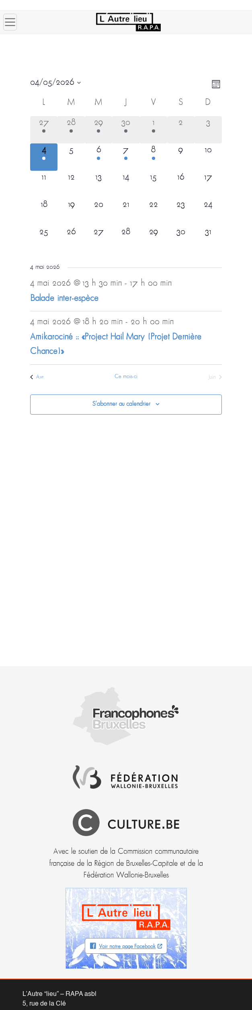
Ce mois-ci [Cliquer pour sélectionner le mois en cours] (126, 377)
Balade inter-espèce (64, 298)
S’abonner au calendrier (121, 404)
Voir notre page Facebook (127, 947)
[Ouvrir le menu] (10, 22)
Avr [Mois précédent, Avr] (37, 377)
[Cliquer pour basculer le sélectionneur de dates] (55, 83)
